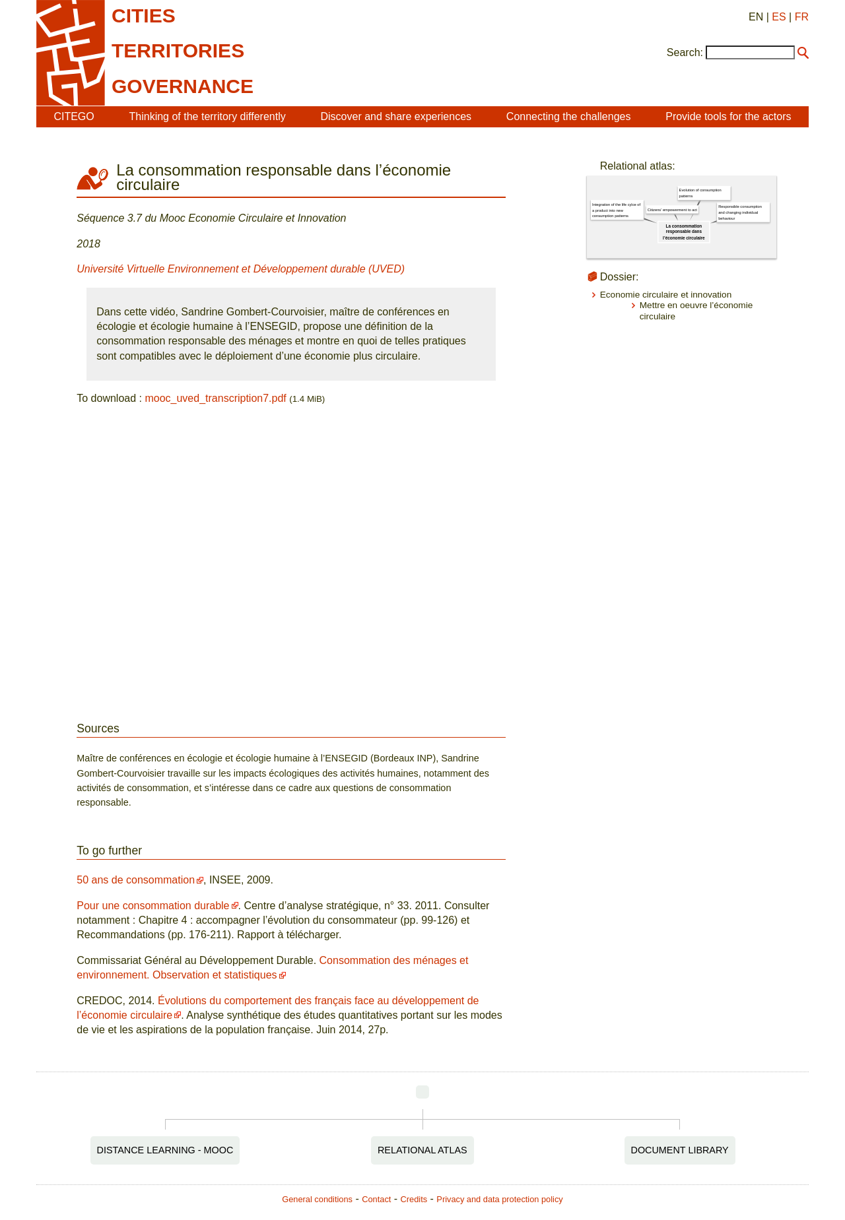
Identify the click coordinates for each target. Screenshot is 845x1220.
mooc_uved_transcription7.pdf (215, 398)
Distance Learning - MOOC (165, 1150)
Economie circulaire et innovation (665, 295)
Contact (376, 1199)
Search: (685, 52)
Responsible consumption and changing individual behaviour (740, 212)
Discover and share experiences (395, 116)
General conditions (317, 1199)
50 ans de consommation (136, 879)
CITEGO (73, 116)
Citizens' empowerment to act (672, 210)
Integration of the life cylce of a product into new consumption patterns (616, 210)
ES (779, 16)
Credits (414, 1199)
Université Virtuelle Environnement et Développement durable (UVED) (241, 268)
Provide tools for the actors (728, 116)
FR (802, 16)
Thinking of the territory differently (207, 116)
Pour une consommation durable (153, 905)
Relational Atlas (422, 1150)
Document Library (680, 1150)
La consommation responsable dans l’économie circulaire (684, 232)
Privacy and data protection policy (499, 1199)
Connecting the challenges (568, 116)
